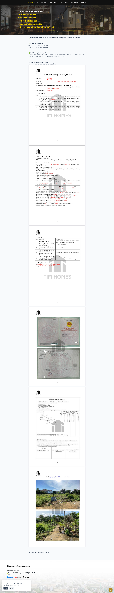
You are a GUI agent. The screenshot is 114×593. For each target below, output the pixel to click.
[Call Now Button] (111, 590)
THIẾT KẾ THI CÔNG (42, 2)
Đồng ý (6, 588)
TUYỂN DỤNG (83, 2)
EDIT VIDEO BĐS (64, 2)
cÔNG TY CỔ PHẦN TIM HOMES (30, 12)
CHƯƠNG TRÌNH (54, 2)
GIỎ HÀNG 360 (74, 2)
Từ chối (11, 588)
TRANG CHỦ (31, 2)
